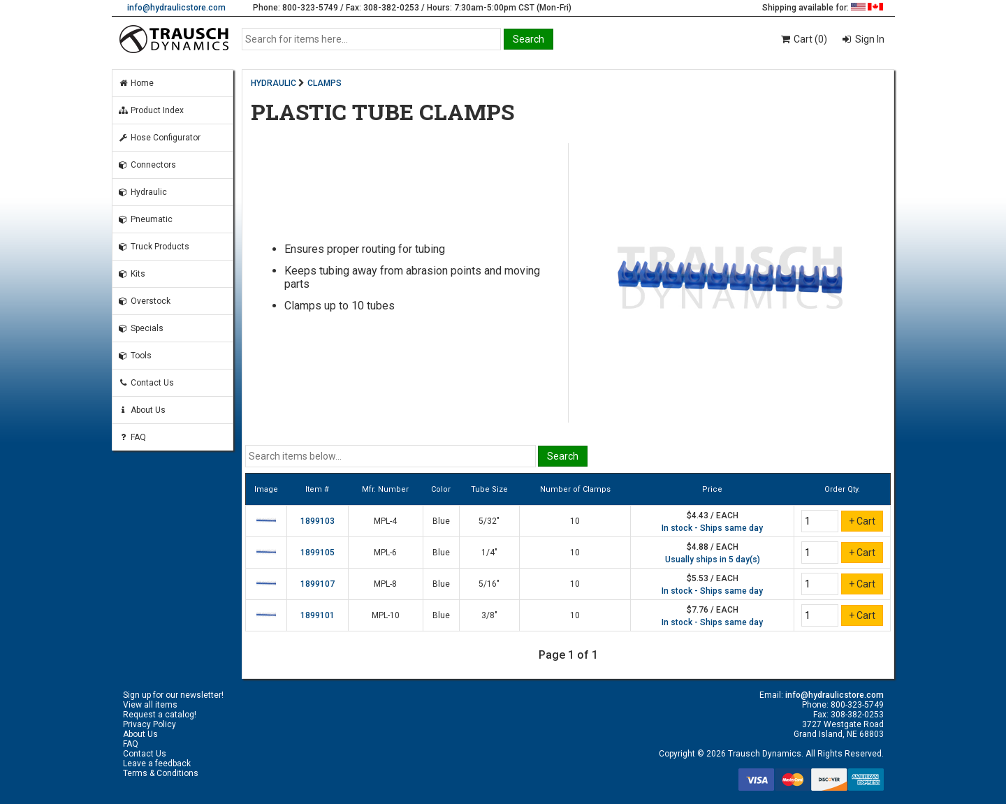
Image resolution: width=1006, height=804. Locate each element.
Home (136, 83)
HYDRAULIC (273, 83)
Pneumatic (145, 219)
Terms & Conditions (160, 773)
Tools (135, 355)
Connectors (147, 165)
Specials (140, 328)
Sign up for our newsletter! (173, 695)
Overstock (144, 301)
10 (575, 521)
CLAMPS (324, 83)
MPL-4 (385, 521)
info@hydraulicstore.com (176, 8)
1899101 (317, 615)
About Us (142, 410)
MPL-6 (385, 552)
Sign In (868, 39)
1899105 (317, 552)
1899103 (317, 521)
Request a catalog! (159, 714)
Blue (441, 521)
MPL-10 (386, 615)
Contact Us (146, 383)
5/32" (489, 521)
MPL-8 (385, 584)
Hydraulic (142, 192)
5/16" (489, 584)
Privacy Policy (149, 724)
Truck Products (153, 246)
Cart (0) (803, 39)
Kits (131, 274)
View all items (150, 705)
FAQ (132, 437)
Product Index (151, 110)
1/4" (489, 552)
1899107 (317, 584)
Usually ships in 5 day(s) (712, 559)
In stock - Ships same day (712, 528)
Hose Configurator (159, 137)
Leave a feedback (157, 763)
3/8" (489, 615)
